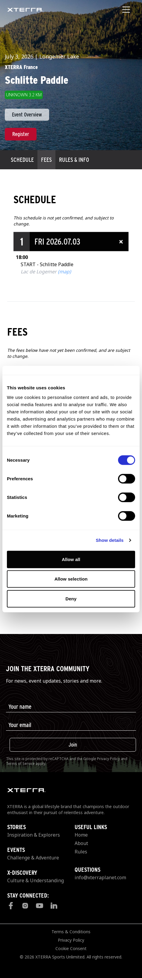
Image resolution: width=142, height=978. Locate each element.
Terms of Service (20, 763)
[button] (71, 261)
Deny (70, 598)
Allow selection (71, 578)
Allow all (71, 559)
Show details (110, 540)
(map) (64, 291)
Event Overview (27, 114)
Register (20, 134)
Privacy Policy (108, 758)
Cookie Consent (71, 948)
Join (73, 744)
